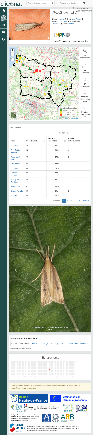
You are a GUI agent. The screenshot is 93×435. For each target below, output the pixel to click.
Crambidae (63, 21)
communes (16, 127)
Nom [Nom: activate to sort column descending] (13, 141)
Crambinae (56, 24)
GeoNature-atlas (41, 433)
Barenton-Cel (16, 159)
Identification (73, 334)
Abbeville (14, 146)
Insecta (61, 19)
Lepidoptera (76, 19)
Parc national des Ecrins (70, 433)
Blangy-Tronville (17, 181)
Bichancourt (15, 177)
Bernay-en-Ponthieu (18, 172)
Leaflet (66, 118)
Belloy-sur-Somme (18, 168)
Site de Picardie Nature (53, 427)
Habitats (34, 334)
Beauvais (14, 163)
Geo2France (74, 118)
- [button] (12, 54)
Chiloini (71, 24)
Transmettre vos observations (84, 9)
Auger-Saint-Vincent (18, 154)
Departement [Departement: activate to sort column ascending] (36, 141)
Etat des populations (58, 334)
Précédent (56, 191)
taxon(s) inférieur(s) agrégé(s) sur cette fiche (71, 41)
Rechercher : (74, 133)
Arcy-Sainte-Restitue (18, 150)
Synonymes (84, 334)
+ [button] (12, 50)
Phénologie (44, 334)
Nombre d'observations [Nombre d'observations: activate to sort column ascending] (74, 139)
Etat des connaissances (20, 334)
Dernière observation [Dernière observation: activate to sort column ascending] (51, 139)
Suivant (86, 191)
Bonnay (14, 186)
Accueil (40, 427)
